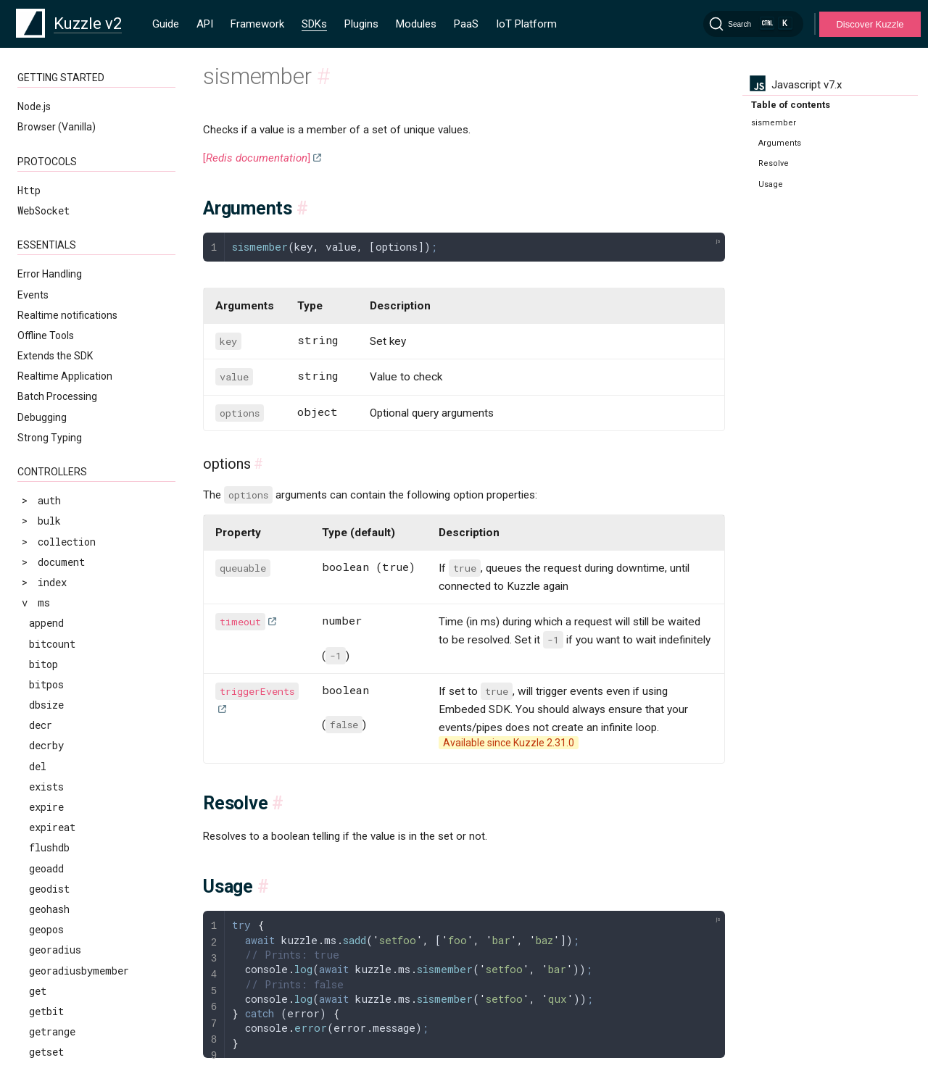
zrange (46, 523)
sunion (46, 278)
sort (40, 155)
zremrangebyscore (76, 666)
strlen (46, 257)
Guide (165, 23)
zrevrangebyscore (75, 728)
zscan (43, 768)
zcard (43, 421)
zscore (46, 789)
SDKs (314, 23)
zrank (43, 584)
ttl (37, 360)
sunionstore (61, 299)
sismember (56, 94)
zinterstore (61, 482)
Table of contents (790, 104)
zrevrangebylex (69, 707)
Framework (257, 23)
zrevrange (55, 686)
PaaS (466, 23)
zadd (40, 401)
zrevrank (52, 748)
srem (41, 217)
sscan (43, 237)
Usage (770, 184)
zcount (46, 442)
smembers (53, 115)
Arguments (779, 143)
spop (40, 176)
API (204, 23)
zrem (41, 605)
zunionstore (61, 809)
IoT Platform (526, 23)
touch (43, 339)
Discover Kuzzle (869, 24)
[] (256, 157)
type (40, 380)
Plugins (361, 23)
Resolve (773, 163)
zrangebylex (61, 544)
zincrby (49, 462)
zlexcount (55, 502)
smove (44, 135)
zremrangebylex (70, 626)
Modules (416, 23)
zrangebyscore (66, 564)
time (41, 319)
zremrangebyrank (73, 646)
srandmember (61, 197)
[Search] (753, 24)
